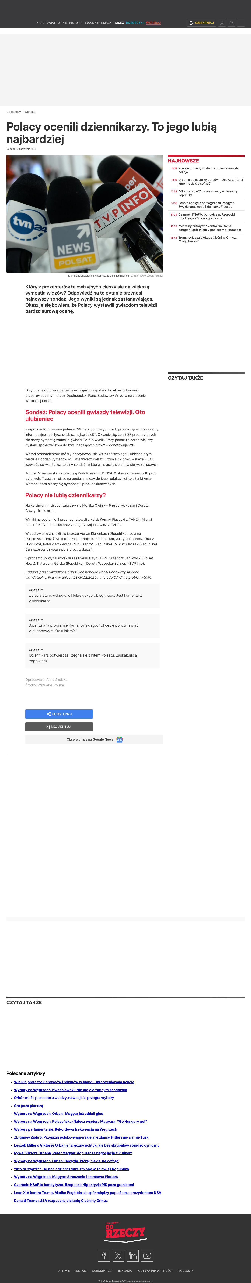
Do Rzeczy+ (135, 28)
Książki (106, 28)
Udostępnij (62, 714)
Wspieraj (153, 28)
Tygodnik (92, 28)
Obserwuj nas (88, 727)
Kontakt (81, 1271)
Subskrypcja (102, 1271)
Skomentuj (133, 714)
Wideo (119, 28)
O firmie (64, 1271)
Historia (75, 28)
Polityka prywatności (154, 1271)
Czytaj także (185, 378)
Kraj (40, 28)
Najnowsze (183, 161)
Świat (51, 28)
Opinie (62, 28)
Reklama (125, 1271)
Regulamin (185, 1271)
